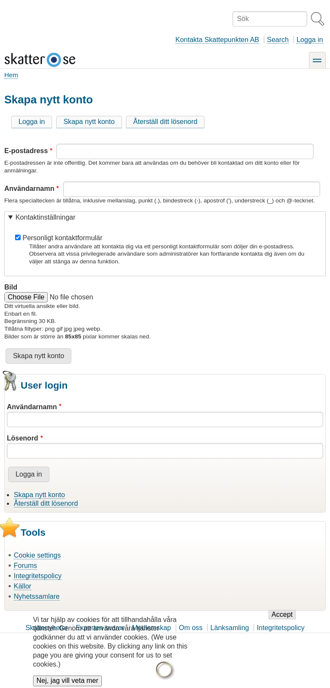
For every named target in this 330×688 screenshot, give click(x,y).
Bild (10, 287)
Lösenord (22, 438)
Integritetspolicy (37, 575)
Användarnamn (29, 188)
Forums (25, 565)
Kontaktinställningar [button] (45, 217)
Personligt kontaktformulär (62, 237)
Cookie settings (37, 555)
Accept (282, 620)
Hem (11, 74)
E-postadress (26, 150)
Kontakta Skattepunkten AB (217, 39)
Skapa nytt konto (89, 121)
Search (278, 39)
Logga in (309, 39)
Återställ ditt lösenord (165, 121)
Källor (22, 586)
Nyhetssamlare (37, 596)
